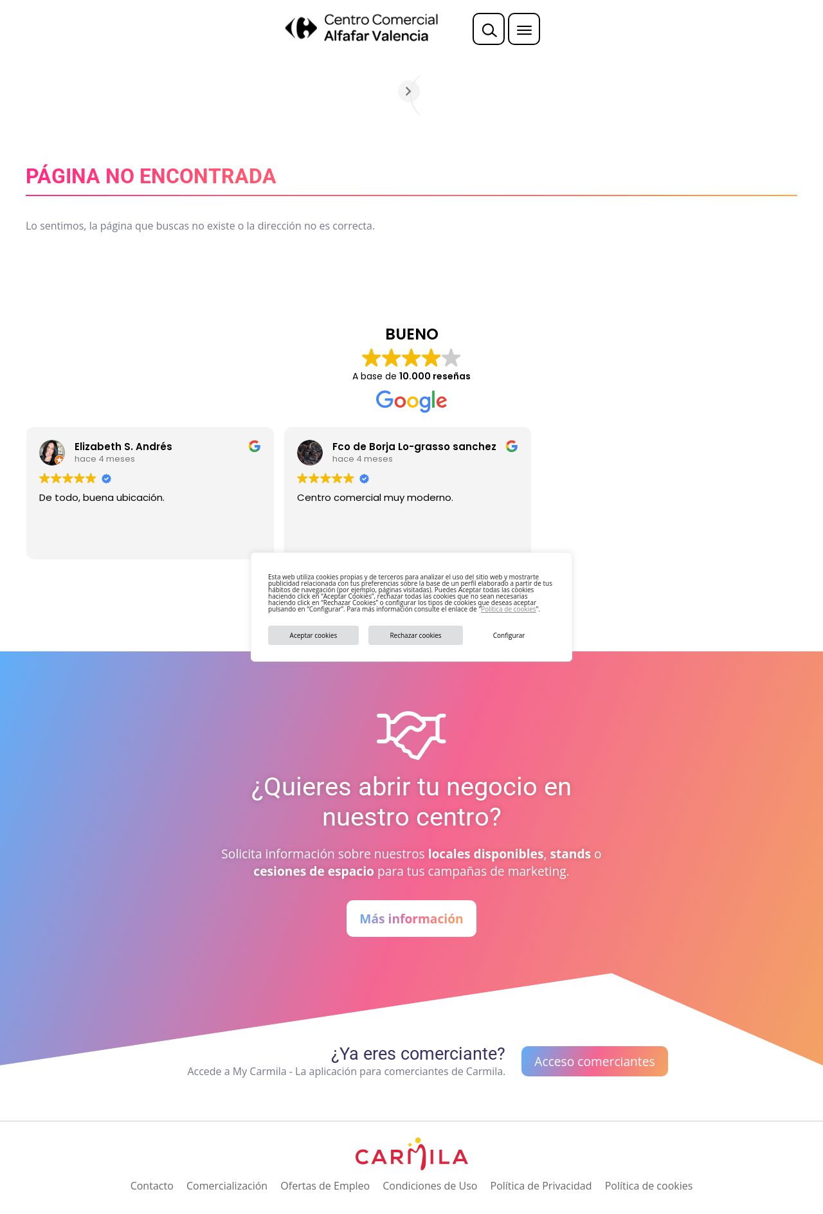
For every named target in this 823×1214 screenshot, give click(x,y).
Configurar (509, 635)
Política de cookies (508, 608)
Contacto (152, 1186)
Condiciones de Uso (430, 1186)
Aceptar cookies (314, 635)
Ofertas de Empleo (325, 1186)
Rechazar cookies (415, 635)
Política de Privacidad (541, 1186)
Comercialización (226, 1186)
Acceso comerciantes (594, 1061)
